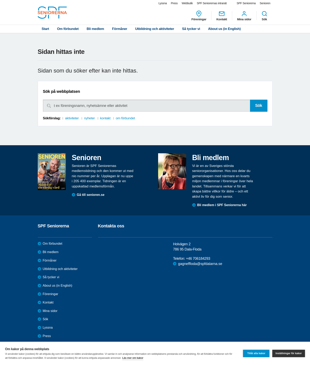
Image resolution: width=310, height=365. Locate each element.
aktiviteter (72, 118)
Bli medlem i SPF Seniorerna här (222, 205)
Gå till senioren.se (91, 194)
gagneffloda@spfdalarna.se (200, 264)
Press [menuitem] (174, 3)
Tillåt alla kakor (256, 353)
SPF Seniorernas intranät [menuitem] (212, 3)
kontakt (105, 118)
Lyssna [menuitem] (163, 3)
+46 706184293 (198, 259)
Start (45, 29)
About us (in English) (224, 29)
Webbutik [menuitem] (187, 3)
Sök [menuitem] (264, 16)
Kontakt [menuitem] (221, 16)
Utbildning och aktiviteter (154, 29)
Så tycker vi (191, 29)
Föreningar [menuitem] (198, 16)
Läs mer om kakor (132, 357)
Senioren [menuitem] (265, 3)
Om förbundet (68, 29)
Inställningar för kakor (288, 353)
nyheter (89, 118)
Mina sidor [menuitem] (244, 16)
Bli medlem (95, 29)
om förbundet (125, 118)
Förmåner (119, 29)
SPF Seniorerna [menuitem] (246, 3)
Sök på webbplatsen (61, 91)
